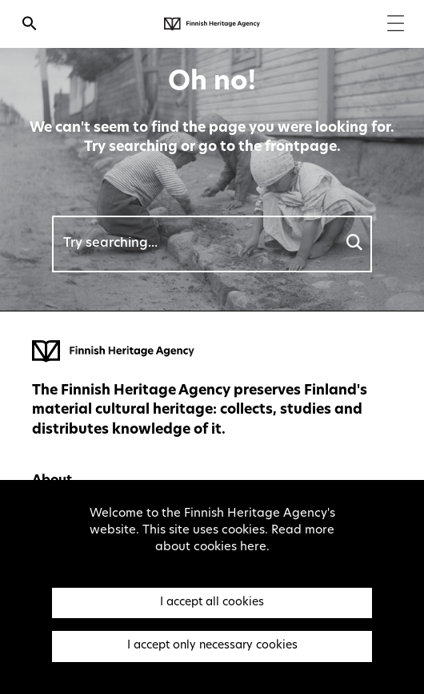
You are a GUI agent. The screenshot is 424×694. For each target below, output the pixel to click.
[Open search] (29, 25)
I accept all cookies (212, 603)
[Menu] (395, 25)
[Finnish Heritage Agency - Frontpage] (212, 24)
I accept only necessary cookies (212, 646)
